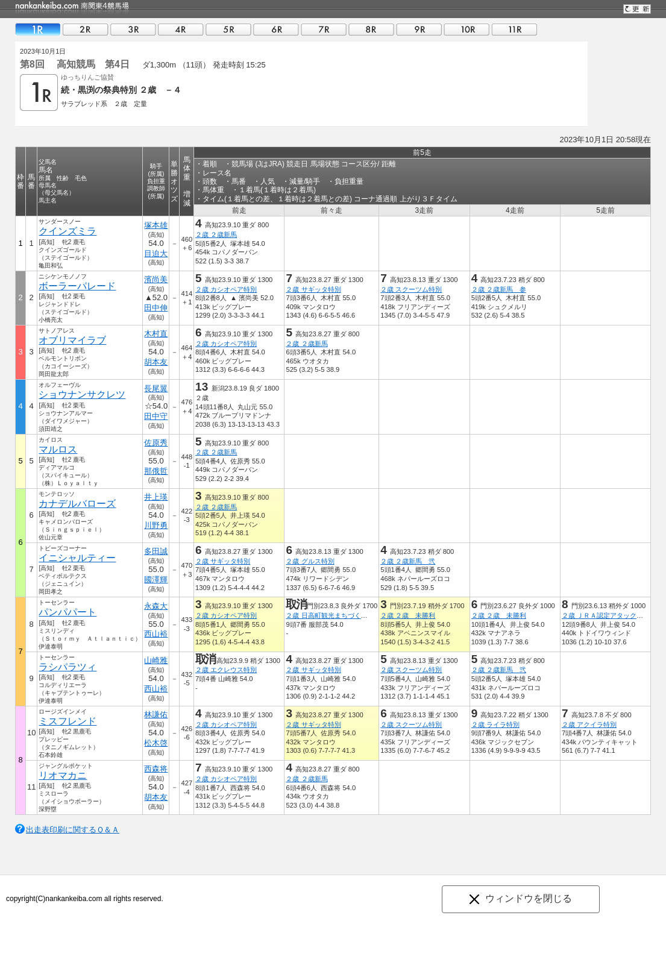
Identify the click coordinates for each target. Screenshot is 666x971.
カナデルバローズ (77, 503)
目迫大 (156, 253)
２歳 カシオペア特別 (226, 289)
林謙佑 (156, 714)
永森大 (156, 606)
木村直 (156, 333)
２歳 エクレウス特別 (226, 669)
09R (419, 29)
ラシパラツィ (67, 667)
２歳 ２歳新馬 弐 (407, 561)
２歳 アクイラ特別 (589, 724)
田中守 (156, 416)
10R (466, 29)
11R (514, 29)
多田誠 (156, 551)
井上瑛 (156, 496)
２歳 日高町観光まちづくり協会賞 (336, 615)
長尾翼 (156, 388)
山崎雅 (156, 660)
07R (324, 29)
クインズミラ (67, 231)
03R (133, 29)
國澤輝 (156, 579)
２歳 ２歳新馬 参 (498, 289)
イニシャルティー (77, 558)
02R (85, 29)
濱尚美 (156, 279)
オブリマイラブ (72, 340)
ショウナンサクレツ (82, 394)
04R (181, 29)
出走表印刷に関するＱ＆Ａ (72, 829)
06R (276, 29)
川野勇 (156, 525)
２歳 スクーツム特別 (411, 289)
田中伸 (156, 307)
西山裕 (156, 633)
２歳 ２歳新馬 (216, 234)
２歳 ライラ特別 (495, 724)
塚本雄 (156, 225)
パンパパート (67, 612)
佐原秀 (156, 442)
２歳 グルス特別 (310, 561)
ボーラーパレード (77, 286)
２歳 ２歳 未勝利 (407, 615)
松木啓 (156, 742)
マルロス (58, 449)
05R (228, 29)
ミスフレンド (67, 721)
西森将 (156, 768)
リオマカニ (63, 775)
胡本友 (156, 361)
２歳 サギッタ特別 (313, 289)
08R (371, 29)
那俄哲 (156, 471)
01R (38, 29)
